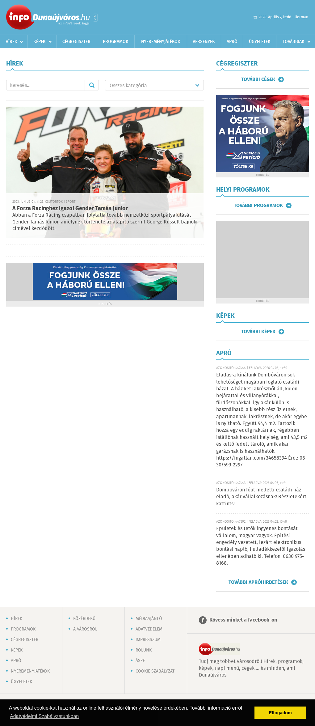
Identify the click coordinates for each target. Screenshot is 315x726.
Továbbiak (293, 41)
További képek (258, 331)
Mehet (92, 85)
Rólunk (144, 650)
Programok (115, 41)
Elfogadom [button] (280, 712)
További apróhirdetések (258, 582)
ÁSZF (140, 660)
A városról (85, 629)
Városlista (95, 18)
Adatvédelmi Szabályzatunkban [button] (44, 716)
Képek (39, 41)
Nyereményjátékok (160, 41)
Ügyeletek (260, 41)
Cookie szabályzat (155, 671)
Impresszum (148, 639)
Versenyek (204, 41)
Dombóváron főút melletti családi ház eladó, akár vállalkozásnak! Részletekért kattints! (261, 497)
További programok (258, 205)
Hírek (11, 41)
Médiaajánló (149, 618)
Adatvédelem (149, 629)
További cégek (258, 79)
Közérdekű (84, 618)
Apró (232, 41)
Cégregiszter (76, 41)
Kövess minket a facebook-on (243, 620)
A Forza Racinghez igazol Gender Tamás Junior (70, 208)
